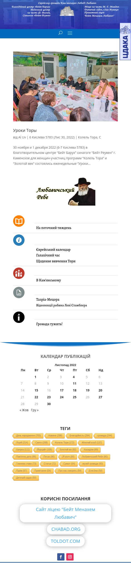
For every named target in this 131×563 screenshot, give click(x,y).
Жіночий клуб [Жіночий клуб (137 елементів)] (92, 442)
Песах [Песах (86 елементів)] (49, 456)
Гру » (34, 410)
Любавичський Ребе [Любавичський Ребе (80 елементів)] (95, 456)
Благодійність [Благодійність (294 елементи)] (80, 435)
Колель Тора (87, 137)
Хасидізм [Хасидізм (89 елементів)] (91, 449)
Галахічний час (48, 255)
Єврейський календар (53, 249)
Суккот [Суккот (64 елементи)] (69, 463)
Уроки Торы (25, 130)
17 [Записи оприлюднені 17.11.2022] (62, 390)
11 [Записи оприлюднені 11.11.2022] (75, 383)
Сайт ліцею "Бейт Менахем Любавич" (65, 513)
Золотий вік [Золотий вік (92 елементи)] (67, 449)
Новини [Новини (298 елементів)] (55, 435)
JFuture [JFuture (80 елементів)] (68, 456)
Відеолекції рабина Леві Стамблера (61, 305)
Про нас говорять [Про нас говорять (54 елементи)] (70, 471)
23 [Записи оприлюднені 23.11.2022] (49, 397)
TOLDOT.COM (65, 541)
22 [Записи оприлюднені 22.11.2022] (36, 397)
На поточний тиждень (53, 227)
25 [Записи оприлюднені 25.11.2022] (75, 397)
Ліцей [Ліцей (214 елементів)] (22, 442)
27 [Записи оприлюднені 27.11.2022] (100, 397)
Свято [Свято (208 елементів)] (41, 442)
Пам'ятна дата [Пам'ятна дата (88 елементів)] (26, 456)
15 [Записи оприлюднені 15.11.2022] (36, 390)
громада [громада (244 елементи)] (104, 435)
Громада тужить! (49, 324)
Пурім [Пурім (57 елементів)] (21, 471)
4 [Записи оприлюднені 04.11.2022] (74, 377)
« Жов (24, 410)
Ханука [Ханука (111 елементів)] (23, 449)
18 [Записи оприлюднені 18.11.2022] (75, 390)
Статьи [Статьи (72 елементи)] (50, 463)
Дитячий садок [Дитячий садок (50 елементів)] (26, 478)
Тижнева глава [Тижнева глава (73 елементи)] (26, 463)
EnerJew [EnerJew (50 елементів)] (95, 471)
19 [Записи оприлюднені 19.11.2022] (87, 390)
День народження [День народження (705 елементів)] (28, 435)
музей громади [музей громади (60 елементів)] (93, 463)
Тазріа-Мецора (47, 299)
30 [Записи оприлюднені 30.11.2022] (49, 404)
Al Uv (22, 137)
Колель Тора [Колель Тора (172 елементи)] (64, 442)
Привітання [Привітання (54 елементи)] (43, 471)
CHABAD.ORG (66, 529)
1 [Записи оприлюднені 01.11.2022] (35, 377)
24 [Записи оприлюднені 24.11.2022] (62, 397)
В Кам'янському (48, 280)
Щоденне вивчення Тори (55, 261)
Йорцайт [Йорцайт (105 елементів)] (44, 449)
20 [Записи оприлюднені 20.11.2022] (100, 390)
